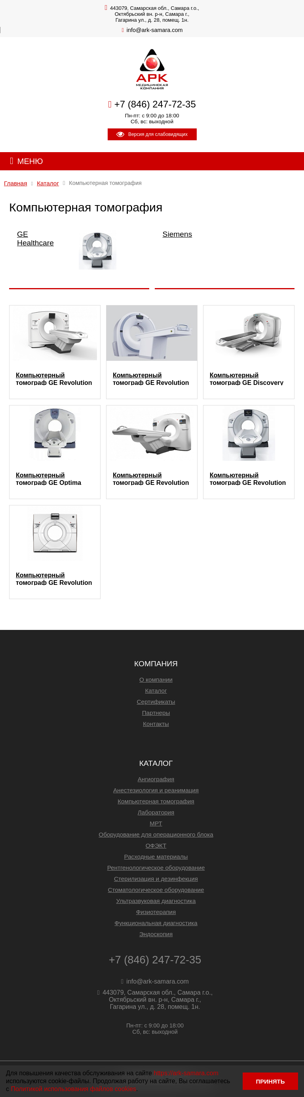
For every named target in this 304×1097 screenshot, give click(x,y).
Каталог (156, 690)
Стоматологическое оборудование (156, 889)
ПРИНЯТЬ (270, 1081)
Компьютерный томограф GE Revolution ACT (151, 378)
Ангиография (156, 779)
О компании (156, 679)
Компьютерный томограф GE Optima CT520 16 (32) (48, 478)
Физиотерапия (156, 912)
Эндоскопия (156, 934)
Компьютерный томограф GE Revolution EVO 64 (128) (248, 478)
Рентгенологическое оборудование (156, 867)
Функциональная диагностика (155, 923)
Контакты (156, 723)
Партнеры (156, 712)
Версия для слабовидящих (152, 134)
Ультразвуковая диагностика (156, 900)
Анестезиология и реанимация (156, 790)
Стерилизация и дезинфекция (156, 878)
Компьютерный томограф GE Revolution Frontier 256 (54, 378)
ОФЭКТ (156, 845)
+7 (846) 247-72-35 (155, 104)
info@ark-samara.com (155, 30)
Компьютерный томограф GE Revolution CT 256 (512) (54, 578)
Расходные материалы (156, 856)
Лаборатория (156, 812)
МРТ (156, 823)
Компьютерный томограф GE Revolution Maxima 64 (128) (151, 478)
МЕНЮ (30, 161)
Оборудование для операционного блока (156, 834)
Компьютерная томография (156, 801)
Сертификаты (156, 701)
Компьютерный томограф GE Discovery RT (246, 378)
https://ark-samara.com (186, 1073)
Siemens (177, 234)
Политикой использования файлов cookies (73, 1089)
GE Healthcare (35, 238)
